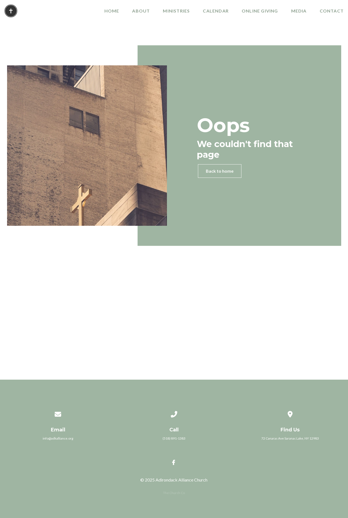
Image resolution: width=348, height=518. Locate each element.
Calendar (216, 11)
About (141, 11)
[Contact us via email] (57, 407)
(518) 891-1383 (174, 438)
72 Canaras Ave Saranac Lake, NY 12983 (290, 438)
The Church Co (174, 493)
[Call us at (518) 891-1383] (174, 407)
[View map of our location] (290, 407)
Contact (332, 11)
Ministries (176, 11)
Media (299, 11)
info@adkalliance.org (58, 438)
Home (111, 11)
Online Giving (260, 11)
